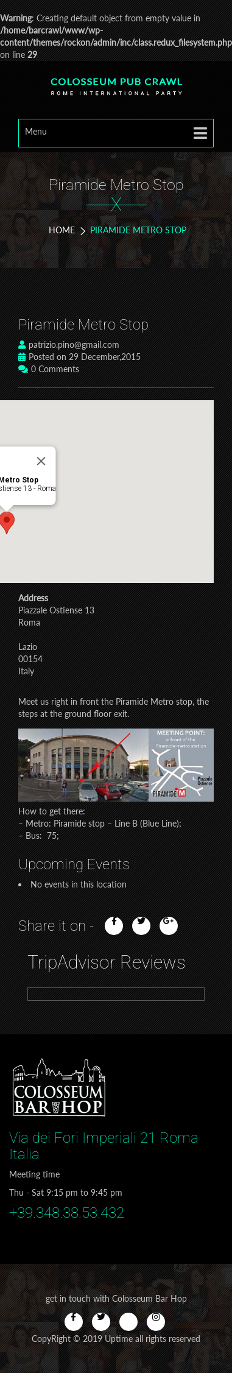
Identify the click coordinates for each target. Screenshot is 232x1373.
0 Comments (48, 369)
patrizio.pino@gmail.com (68, 344)
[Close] (41, 461)
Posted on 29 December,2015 (79, 356)
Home (62, 230)
